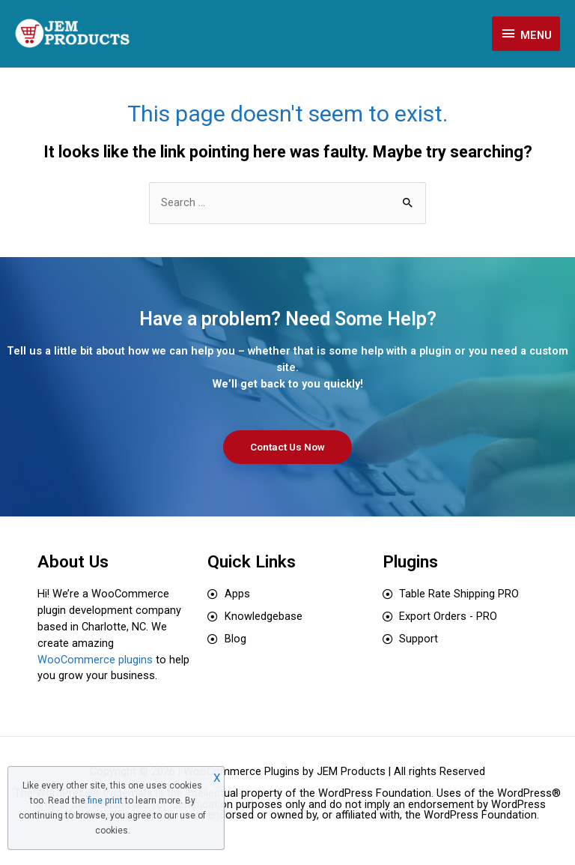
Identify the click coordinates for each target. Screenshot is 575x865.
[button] (287, 447)
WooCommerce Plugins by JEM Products (284, 771)
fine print (105, 800)
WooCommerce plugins (95, 659)
